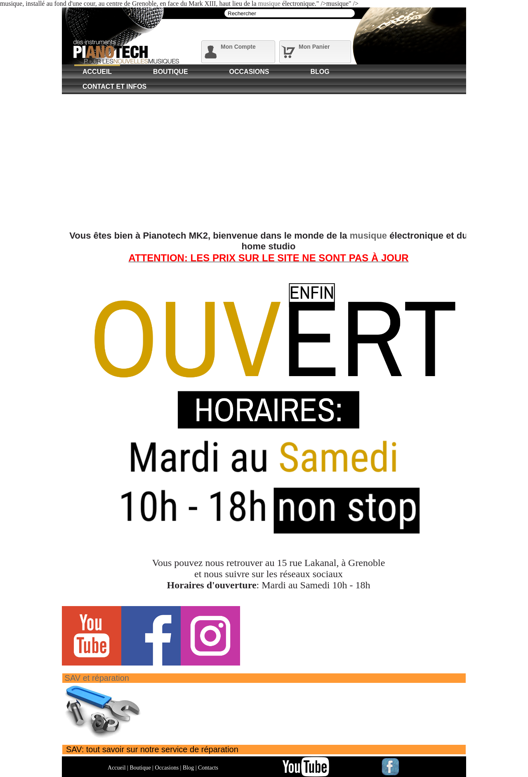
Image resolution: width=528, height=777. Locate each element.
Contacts (208, 768)
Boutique (170, 71)
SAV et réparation (97, 677)
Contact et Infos (114, 86)
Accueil (97, 71)
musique (269, 3)
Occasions (249, 71)
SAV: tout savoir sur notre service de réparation (152, 749)
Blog (319, 71)
